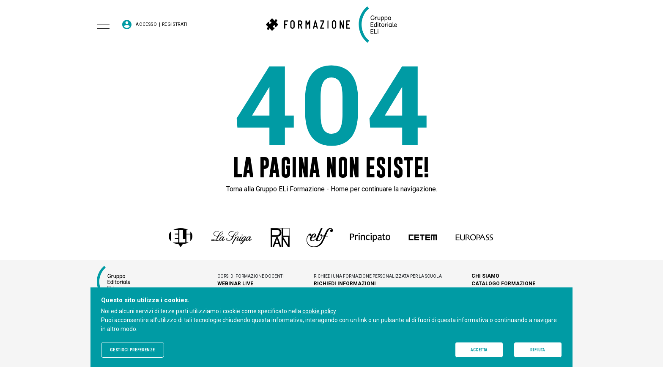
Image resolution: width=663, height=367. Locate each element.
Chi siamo (485, 276)
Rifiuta (537, 350)
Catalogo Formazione (503, 284)
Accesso (146, 24)
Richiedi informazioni (345, 284)
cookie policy (319, 311)
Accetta (479, 350)
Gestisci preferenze (132, 350)
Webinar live (235, 284)
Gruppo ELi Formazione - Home (302, 189)
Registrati (175, 24)
